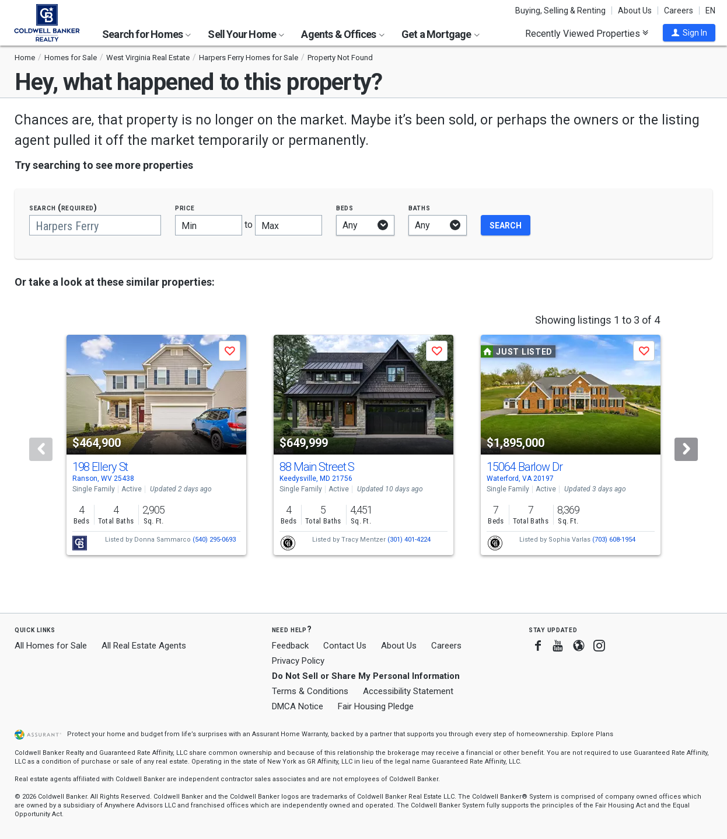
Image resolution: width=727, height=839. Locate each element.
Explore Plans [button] (592, 734)
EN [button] (710, 10)
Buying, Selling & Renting (560, 10)
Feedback (290, 646)
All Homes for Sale (51, 645)
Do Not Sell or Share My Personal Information (366, 676)
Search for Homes (146, 34)
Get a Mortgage (440, 34)
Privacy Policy (298, 661)
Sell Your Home (246, 34)
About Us (635, 10)
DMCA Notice (297, 706)
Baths (419, 207)
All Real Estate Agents (144, 645)
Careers (678, 10)
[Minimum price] (208, 225)
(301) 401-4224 (409, 539)
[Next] (686, 449)
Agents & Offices (342, 34)
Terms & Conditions (310, 691)
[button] (689, 32)
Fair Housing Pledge (376, 706)
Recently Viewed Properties (586, 33)
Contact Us (344, 645)
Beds (345, 207)
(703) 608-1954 (613, 539)
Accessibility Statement (408, 691)
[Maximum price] (288, 225)
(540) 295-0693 (214, 539)
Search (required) (63, 207)
